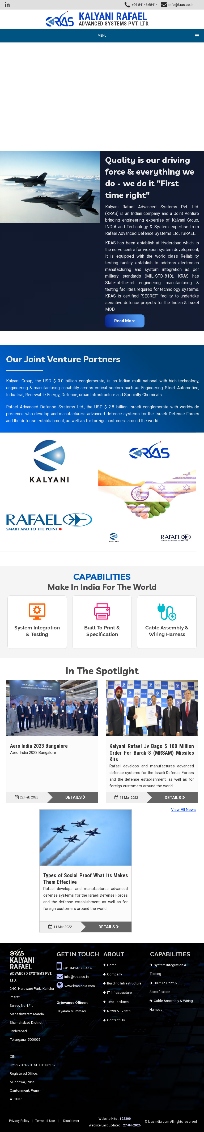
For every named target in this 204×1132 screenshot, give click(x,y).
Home (111, 965)
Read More (124, 320)
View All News (183, 809)
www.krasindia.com (80, 985)
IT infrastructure (119, 992)
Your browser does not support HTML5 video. (102, 91)
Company (114, 974)
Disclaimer (71, 1121)
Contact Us (116, 1020)
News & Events (118, 1011)
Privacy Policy (19, 1121)
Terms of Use (45, 1121)
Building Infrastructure (124, 983)
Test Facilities (118, 1002)
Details (75, 797)
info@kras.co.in (180, 5)
